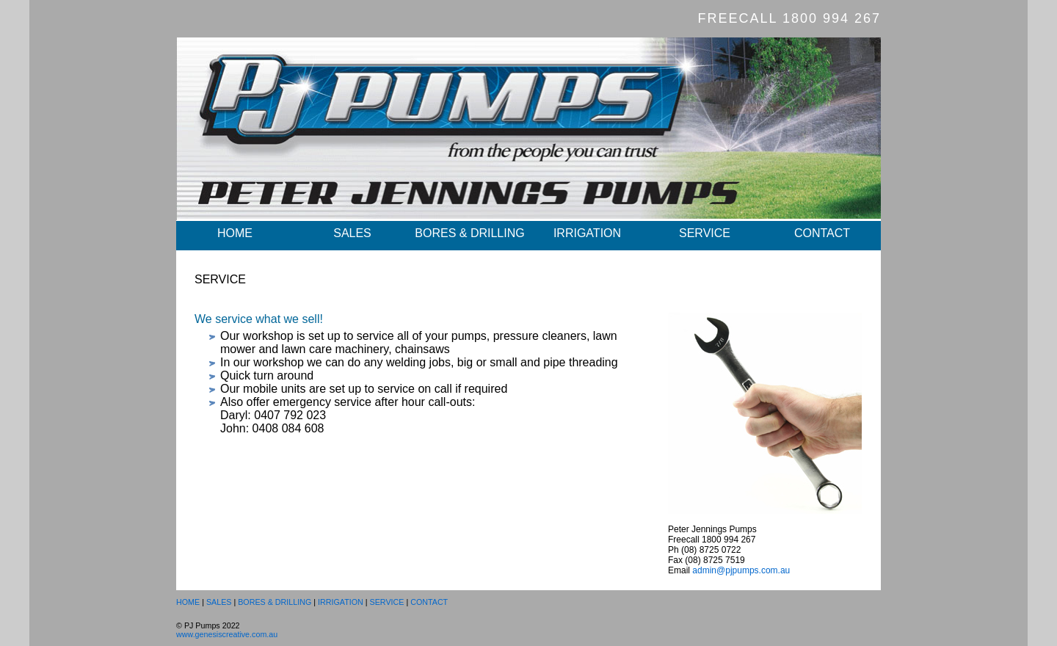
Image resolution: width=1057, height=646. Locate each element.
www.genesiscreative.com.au (226, 634)
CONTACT (822, 233)
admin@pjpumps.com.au (741, 570)
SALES (352, 233)
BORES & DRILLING (469, 233)
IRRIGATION (587, 233)
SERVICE (704, 233)
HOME (235, 233)
